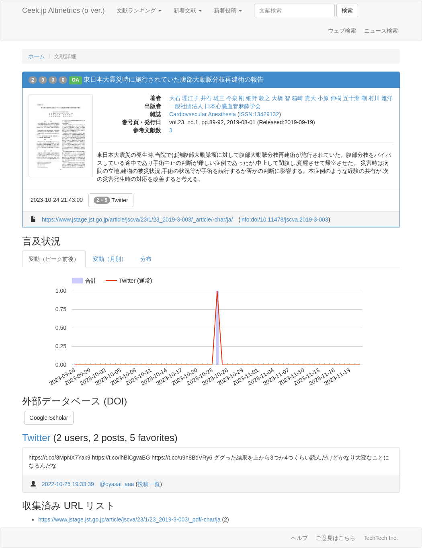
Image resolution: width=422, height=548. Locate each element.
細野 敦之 (258, 98)
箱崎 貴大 (304, 98)
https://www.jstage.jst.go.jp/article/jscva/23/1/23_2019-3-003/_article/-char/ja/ (137, 219)
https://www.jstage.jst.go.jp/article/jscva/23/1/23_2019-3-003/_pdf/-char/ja (129, 519)
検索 (347, 10)
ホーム (36, 56)
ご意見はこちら (335, 538)
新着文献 (188, 10)
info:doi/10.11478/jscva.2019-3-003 (284, 219)
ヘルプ (299, 538)
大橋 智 (281, 98)
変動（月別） (110, 259)
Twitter (111, 200)
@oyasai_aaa (117, 484)
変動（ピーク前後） (54, 259)
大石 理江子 (184, 98)
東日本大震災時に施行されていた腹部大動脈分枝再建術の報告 (174, 79)
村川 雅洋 (381, 98)
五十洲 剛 (355, 98)
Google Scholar (48, 418)
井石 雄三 (213, 98)
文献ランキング (139, 10)
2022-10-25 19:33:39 (68, 484)
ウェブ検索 (342, 30)
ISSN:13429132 (259, 114)
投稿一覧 (148, 484)
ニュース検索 (381, 30)
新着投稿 (228, 10)
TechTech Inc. (380, 538)
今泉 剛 (235, 98)
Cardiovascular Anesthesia (202, 114)
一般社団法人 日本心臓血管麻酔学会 (215, 106)
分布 (146, 259)
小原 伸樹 (330, 98)
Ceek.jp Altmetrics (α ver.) (63, 10)
